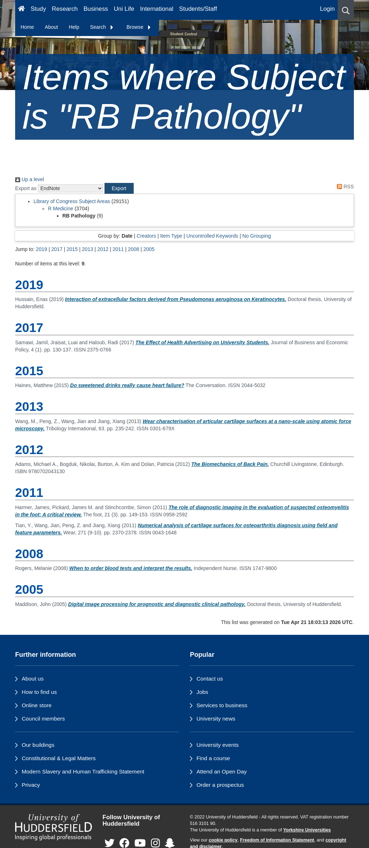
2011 (118, 249)
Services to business (221, 705)
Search (102, 27)
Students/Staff (198, 8)
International (156, 8)
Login (327, 8)
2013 (87, 249)
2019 (41, 249)
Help (74, 27)
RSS (344, 186)
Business (96, 8)
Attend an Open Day (221, 771)
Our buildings (38, 745)
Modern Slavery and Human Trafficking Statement (83, 771)
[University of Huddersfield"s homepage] (53, 827)
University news (215, 718)
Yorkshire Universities (307, 830)
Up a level (29, 179)
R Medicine (60, 208)
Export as (25, 188)
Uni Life (124, 8)
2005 (149, 249)
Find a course (213, 758)
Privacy (31, 785)
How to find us (39, 692)
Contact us (209, 679)
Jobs (202, 692)
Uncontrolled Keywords (212, 236)
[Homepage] (21, 10)
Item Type (171, 236)
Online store (37, 705)
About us (33, 679)
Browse (138, 27)
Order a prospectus (220, 785)
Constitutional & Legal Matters (58, 758)
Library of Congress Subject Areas (72, 201)
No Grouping (256, 236)
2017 (56, 249)
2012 (102, 249)
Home (27, 27)
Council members (43, 718)
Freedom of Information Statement (277, 840)
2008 (133, 249)
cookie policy (223, 840)
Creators (146, 236)
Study (38, 8)
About (51, 27)
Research (65, 8)
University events (217, 745)
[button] (346, 10)
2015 (72, 249)
